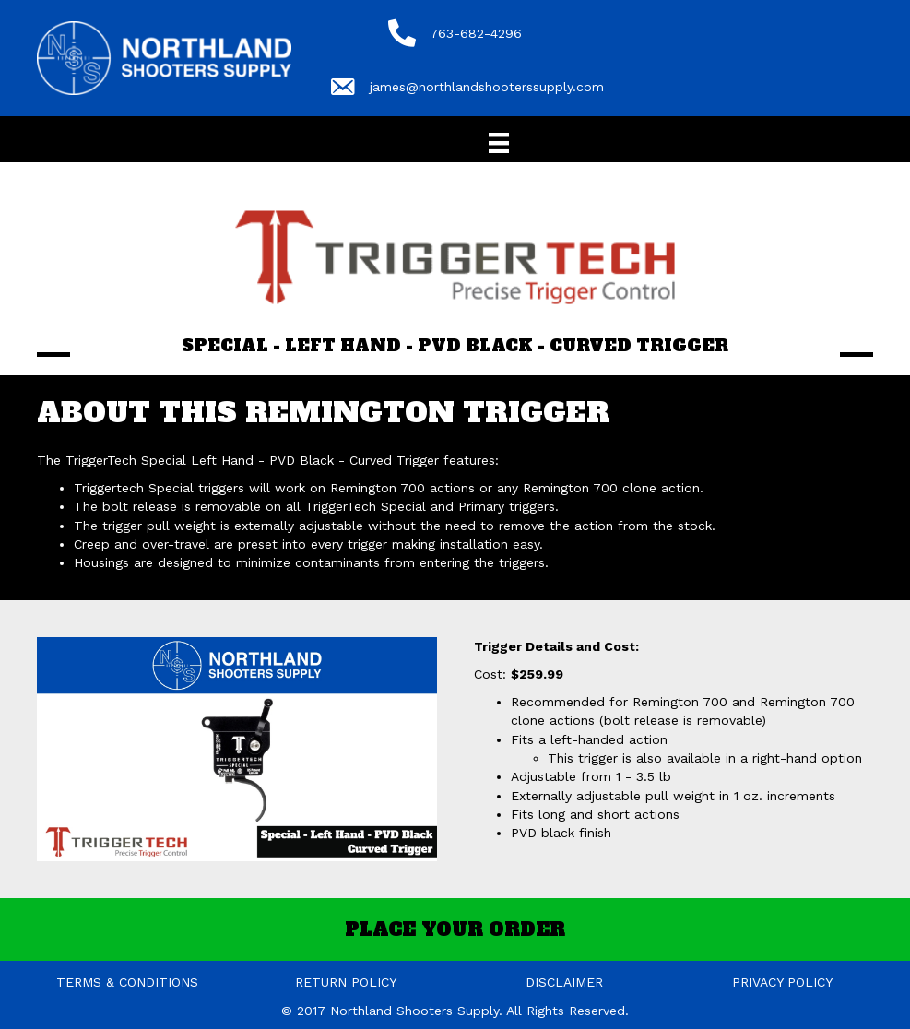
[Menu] (498, 143)
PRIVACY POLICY (782, 982)
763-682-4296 (476, 33)
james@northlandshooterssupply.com (487, 86)
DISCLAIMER (564, 982)
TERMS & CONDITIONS (127, 982)
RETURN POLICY (345, 982)
